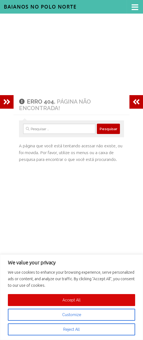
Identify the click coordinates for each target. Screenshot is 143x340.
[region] (71, 297)
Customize (71, 315)
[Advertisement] (71, 54)
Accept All (71, 300)
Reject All (71, 329)
